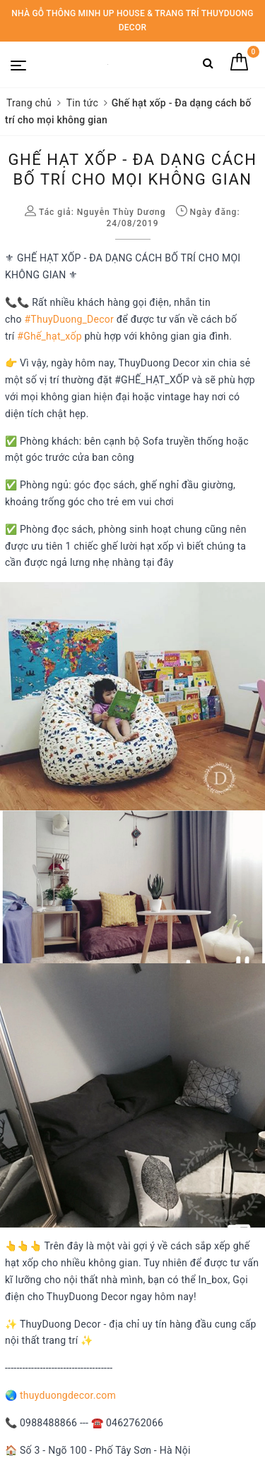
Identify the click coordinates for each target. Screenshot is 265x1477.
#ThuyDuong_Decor (69, 319)
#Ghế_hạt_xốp (49, 336)
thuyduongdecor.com (68, 1395)
